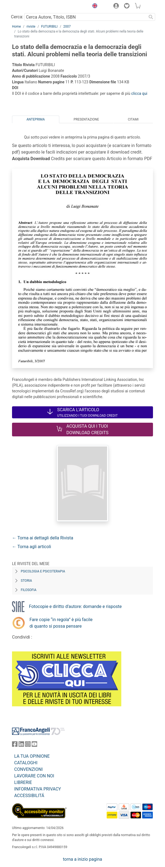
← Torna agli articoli (31, 546)
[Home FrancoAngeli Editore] (30, 6)
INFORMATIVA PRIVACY (37, 789)
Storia (26, 581)
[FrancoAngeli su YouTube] (34, 745)
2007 (67, 26)
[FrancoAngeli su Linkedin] (21, 745)
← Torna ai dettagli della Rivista (42, 537)
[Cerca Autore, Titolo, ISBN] (85, 17)
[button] (93, 7)
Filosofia (28, 590)
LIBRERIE (23, 782)
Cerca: (17, 16)
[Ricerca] (150, 17)
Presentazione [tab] (86, 119)
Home (16, 26)
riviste (30, 26)
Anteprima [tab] (35, 119)
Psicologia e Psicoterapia (43, 571)
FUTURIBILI (49, 26)
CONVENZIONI (28, 769)
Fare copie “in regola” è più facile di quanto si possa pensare (61, 623)
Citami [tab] (133, 119)
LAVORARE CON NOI (34, 775)
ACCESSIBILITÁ (29, 795)
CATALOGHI (25, 762)
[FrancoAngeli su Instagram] (28, 745)
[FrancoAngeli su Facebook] (14, 745)
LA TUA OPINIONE (32, 756)
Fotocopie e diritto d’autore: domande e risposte (75, 606)
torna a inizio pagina (82, 859)
